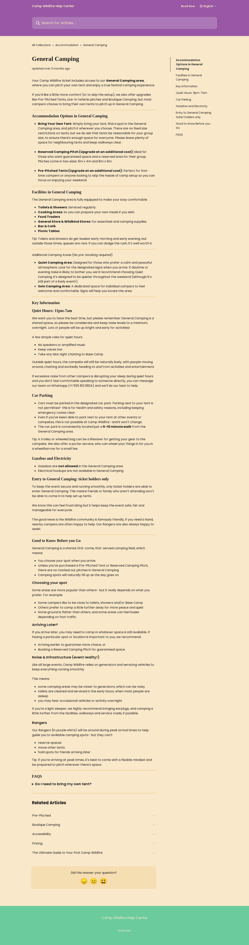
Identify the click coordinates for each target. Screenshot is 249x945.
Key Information (187, 86)
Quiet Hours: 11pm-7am (191, 93)
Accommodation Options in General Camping (189, 64)
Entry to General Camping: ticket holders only (194, 115)
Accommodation (66, 45)
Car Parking (183, 99)
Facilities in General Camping (189, 77)
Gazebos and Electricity (192, 106)
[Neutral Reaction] (94, 881)
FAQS (179, 135)
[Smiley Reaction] (103, 881)
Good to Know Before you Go (193, 126)
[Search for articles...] (124, 23)
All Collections (41, 45)
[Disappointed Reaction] (84, 881)
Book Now (188, 6)
